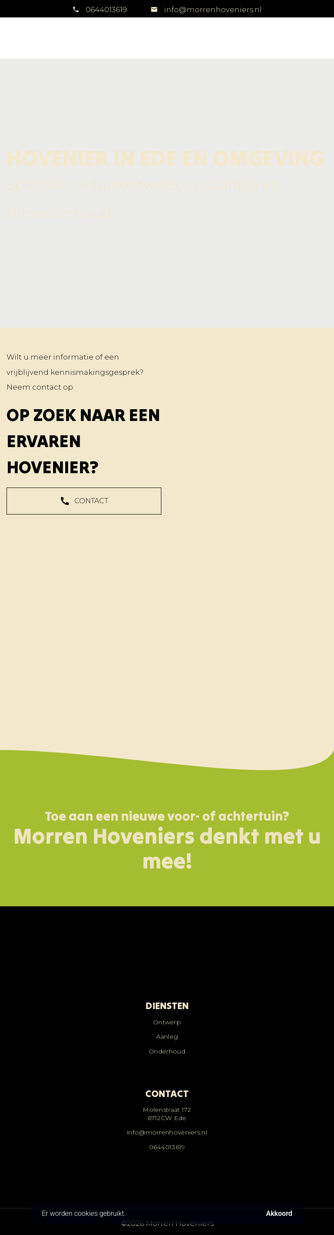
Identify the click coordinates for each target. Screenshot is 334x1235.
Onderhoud (167, 1051)
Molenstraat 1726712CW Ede (167, 1113)
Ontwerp (167, 1022)
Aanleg (167, 1036)
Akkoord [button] (279, 1214)
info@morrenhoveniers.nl (212, 9)
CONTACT (84, 504)
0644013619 (106, 9)
